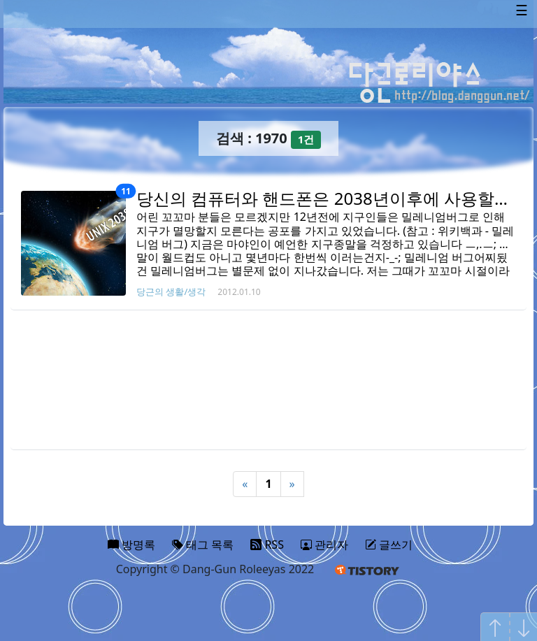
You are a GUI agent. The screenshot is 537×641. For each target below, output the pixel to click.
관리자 (324, 544)
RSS (267, 544)
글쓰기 (389, 544)
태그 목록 (203, 544)
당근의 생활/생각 (171, 291)
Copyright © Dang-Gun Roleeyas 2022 (215, 569)
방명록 (131, 544)
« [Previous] (245, 483)
